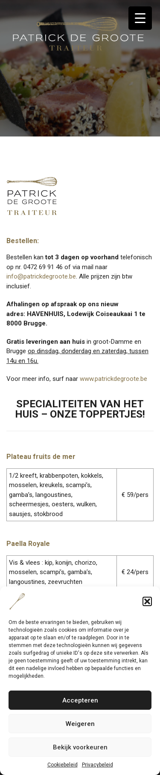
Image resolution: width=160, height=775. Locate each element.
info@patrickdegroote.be (41, 276)
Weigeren (80, 724)
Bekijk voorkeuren (80, 747)
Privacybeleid (97, 765)
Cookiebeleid (62, 765)
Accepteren (80, 700)
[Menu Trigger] (140, 18)
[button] (147, 601)
